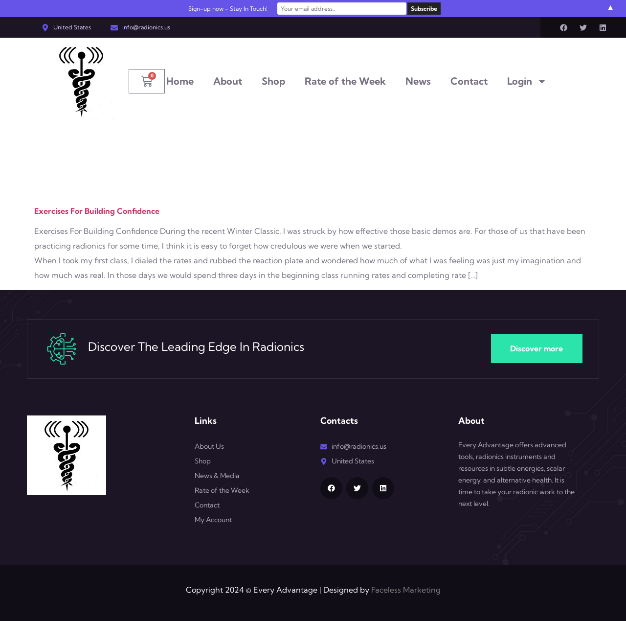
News (418, 81)
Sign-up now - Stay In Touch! (233, 8)
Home (180, 81)
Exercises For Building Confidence (96, 211)
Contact (469, 81)
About (227, 81)
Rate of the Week (345, 81)
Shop (273, 81)
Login (527, 81)
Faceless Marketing (406, 590)
